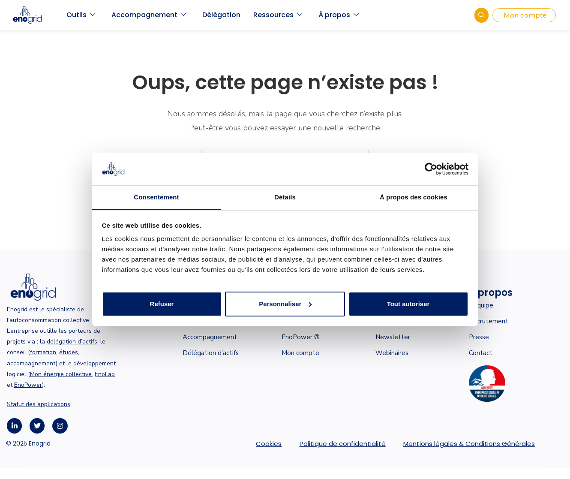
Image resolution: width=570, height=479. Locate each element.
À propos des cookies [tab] (413, 197)
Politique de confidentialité (343, 443)
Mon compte (300, 353)
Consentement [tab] (156, 197)
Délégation (221, 15)
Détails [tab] (285, 197)
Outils (80, 15)
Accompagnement (148, 15)
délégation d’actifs (72, 341)
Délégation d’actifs (211, 353)
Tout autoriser (408, 303)
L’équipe (481, 305)
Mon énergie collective (61, 374)
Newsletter (392, 337)
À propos (338, 15)
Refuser (162, 303)
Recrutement (488, 321)
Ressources (277, 15)
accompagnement (31, 363)
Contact (480, 353)
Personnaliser (285, 303)
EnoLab (105, 374)
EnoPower (28, 385)
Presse (479, 337)
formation (43, 352)
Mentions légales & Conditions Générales (469, 443)
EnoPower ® (301, 337)
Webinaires (391, 353)
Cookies (269, 443)
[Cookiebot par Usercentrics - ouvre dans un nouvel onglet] (430, 169)
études (68, 352)
